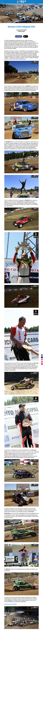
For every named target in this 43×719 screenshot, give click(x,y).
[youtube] (42, 362)
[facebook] (42, 355)
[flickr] (42, 364)
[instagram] (42, 359)
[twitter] (42, 357)
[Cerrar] (1, 1)
